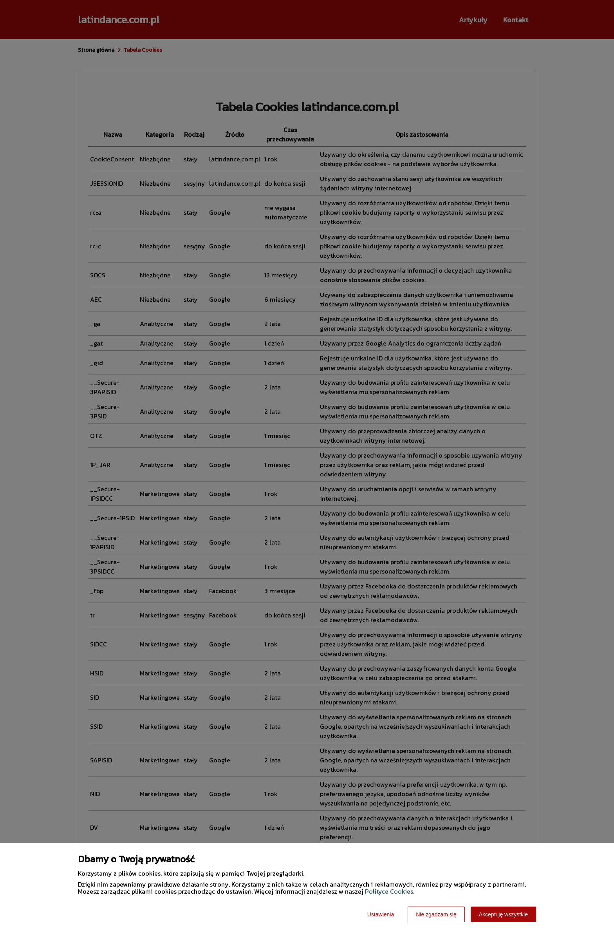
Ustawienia (380, 914)
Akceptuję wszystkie (503, 914)
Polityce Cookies (389, 891)
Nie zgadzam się (436, 914)
